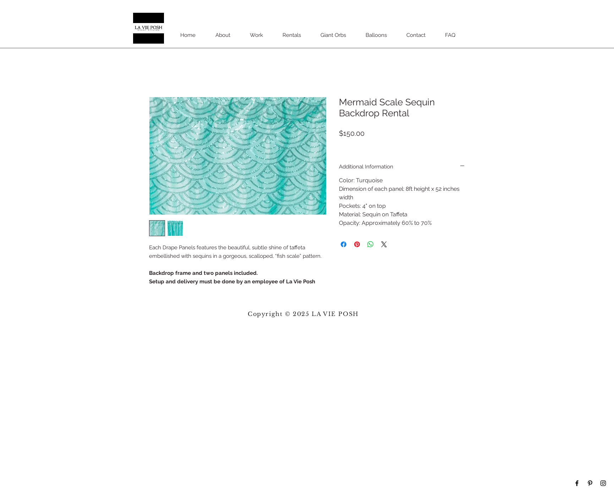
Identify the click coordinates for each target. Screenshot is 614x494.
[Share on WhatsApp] (370, 244)
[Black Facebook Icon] (577, 483)
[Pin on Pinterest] (357, 244)
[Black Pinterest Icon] (590, 483)
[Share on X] (384, 244)
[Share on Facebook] (343, 244)
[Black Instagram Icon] (603, 483)
